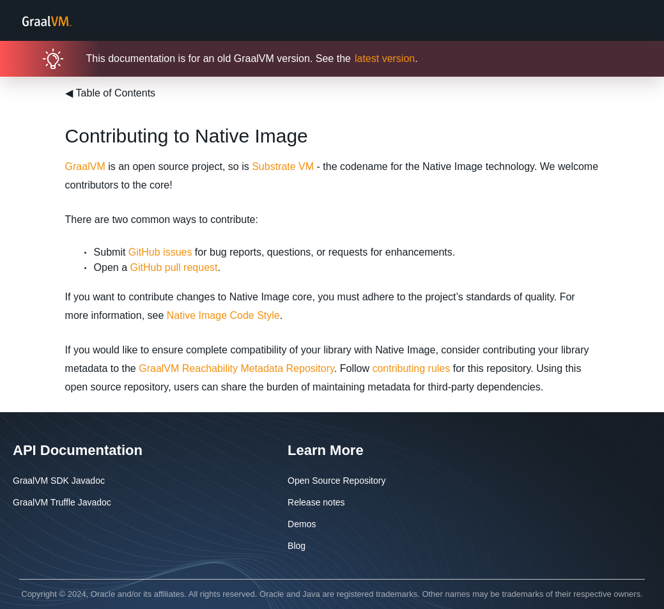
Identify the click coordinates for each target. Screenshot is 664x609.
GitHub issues (160, 252)
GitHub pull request (174, 267)
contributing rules (411, 368)
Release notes (316, 502)
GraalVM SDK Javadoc (59, 480)
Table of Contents (110, 93)
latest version (385, 58)
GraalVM (85, 166)
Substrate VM (283, 166)
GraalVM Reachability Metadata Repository (236, 368)
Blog (296, 546)
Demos (302, 524)
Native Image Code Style (223, 315)
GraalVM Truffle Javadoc (62, 502)
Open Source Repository (336, 480)
